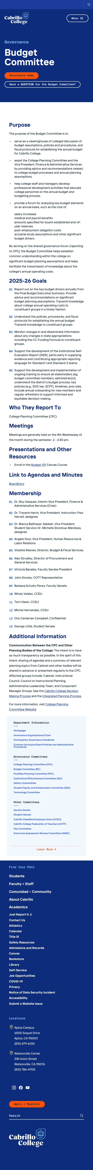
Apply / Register (27, 1104)
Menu (77, 18)
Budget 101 (38, 465)
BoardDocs (16, 484)
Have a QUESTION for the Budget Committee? (42, 84)
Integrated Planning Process (62, 696)
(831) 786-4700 (24, 1069)
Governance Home (21, 75)
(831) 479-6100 (24, 1043)
